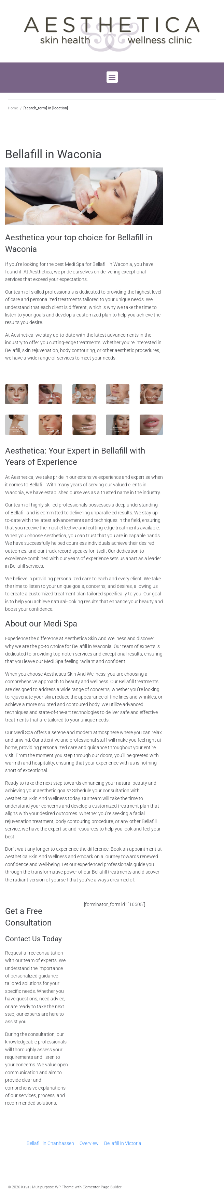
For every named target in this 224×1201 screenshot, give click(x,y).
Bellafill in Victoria (122, 1143)
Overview (89, 1143)
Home (13, 108)
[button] (112, 77)
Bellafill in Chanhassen (50, 1143)
